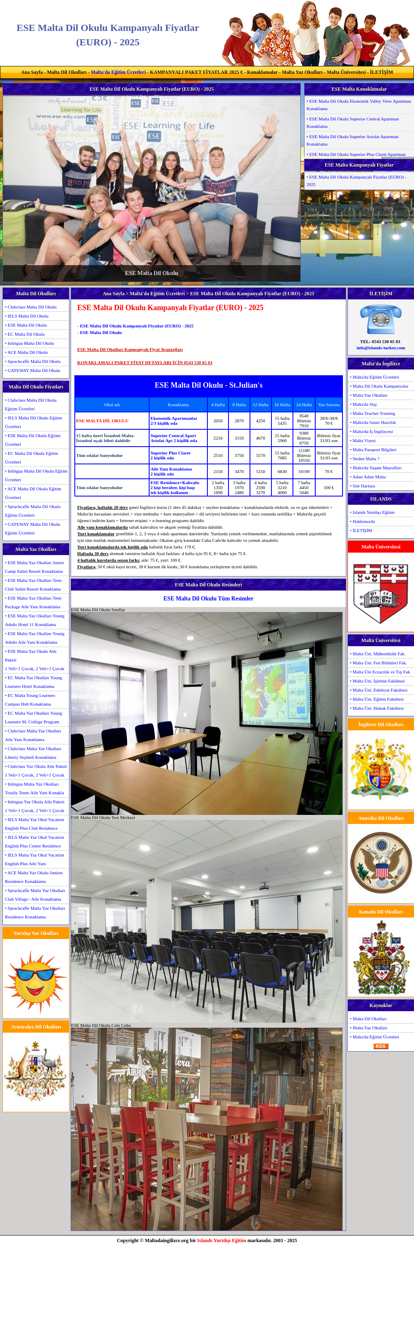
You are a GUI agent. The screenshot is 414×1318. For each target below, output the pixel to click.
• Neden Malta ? (364, 458)
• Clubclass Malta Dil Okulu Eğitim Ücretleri (31, 404)
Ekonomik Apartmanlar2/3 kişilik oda (173, 421)
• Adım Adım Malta (368, 476)
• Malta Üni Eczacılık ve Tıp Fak (380, 671)
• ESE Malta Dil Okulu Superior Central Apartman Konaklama (353, 122)
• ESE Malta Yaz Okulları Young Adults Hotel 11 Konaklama (34, 620)
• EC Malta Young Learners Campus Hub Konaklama (30, 699)
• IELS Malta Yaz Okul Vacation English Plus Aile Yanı (34, 859)
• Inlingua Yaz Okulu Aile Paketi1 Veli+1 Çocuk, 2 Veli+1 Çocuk (34, 806)
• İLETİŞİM (361, 530)
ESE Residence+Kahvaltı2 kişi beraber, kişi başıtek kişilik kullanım (174, 487)
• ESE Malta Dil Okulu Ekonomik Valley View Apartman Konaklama (359, 105)
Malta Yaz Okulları (302, 72)
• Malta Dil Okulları (368, 1018)
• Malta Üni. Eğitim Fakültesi (377, 699)
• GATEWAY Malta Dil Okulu (32, 370)
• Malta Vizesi (363, 440)
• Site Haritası (362, 485)
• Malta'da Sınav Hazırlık (373, 422)
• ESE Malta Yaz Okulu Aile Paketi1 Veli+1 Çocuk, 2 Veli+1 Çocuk (34, 660)
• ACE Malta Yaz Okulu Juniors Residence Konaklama (34, 877)
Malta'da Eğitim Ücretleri (118, 72)
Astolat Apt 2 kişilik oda (173, 440)
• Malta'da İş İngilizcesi (371, 431)
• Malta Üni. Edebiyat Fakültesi (378, 689)
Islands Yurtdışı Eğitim (221, 1240)
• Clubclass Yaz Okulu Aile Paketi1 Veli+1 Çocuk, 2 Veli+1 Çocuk (36, 770)
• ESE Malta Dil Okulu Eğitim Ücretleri (32, 440)
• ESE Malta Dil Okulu (26, 324)
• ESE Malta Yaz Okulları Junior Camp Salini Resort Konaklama (34, 567)
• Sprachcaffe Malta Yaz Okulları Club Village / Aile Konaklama (35, 894)
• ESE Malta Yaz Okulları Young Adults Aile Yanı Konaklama (34, 638)
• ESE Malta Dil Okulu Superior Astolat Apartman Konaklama (352, 140)
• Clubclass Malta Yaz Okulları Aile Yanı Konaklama (33, 735)
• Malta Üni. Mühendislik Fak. (378, 653)
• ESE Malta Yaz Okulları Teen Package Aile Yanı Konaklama (33, 602)
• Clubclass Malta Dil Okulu (31, 306)
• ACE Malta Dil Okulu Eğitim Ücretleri (33, 493)
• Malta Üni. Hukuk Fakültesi (377, 708)
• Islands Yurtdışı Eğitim (372, 512)
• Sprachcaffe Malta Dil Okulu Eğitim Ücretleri (32, 511)
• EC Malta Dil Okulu (25, 334)
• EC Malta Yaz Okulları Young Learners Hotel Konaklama (33, 682)
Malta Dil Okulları (67, 72)
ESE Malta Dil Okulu (100, 332)
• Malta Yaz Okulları (369, 395)
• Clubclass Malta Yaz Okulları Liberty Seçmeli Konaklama (33, 753)
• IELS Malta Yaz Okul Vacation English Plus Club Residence (34, 824)
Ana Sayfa (32, 72)
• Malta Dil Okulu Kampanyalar (379, 386)
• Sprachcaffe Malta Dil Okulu (32, 361)
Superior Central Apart (173, 435)
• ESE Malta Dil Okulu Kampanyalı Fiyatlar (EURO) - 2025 (357, 180)
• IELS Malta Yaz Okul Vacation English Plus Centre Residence (34, 841)
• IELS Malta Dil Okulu (26, 315)
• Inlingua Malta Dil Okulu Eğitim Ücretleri (36, 475)
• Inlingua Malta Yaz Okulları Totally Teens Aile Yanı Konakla (34, 788)
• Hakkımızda (362, 521)
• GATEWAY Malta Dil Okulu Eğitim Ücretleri (32, 528)
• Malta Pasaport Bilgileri (373, 449)
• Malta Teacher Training (372, 413)
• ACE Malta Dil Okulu (26, 352)
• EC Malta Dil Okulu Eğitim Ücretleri (31, 457)
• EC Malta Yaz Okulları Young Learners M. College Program (33, 717)
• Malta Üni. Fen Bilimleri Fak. (378, 662)
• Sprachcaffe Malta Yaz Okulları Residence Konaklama (35, 912)
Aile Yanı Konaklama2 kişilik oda (171, 471)
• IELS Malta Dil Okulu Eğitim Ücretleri (33, 422)
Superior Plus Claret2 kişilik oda (170, 455)
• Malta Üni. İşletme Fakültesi (377, 680)
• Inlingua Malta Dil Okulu (29, 343)
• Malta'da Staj (363, 404)
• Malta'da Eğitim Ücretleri (374, 376)
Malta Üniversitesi (346, 72)
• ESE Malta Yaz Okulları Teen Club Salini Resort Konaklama (33, 584)
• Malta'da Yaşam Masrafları (376, 467)
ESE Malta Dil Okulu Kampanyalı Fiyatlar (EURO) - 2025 (136, 325)
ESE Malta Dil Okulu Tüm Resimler (209, 598)
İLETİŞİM (381, 72)
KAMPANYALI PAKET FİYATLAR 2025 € (196, 72)
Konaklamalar (262, 72)
